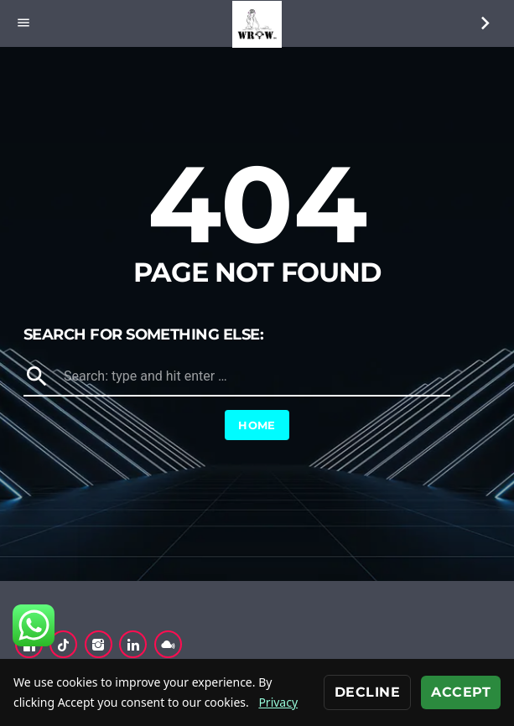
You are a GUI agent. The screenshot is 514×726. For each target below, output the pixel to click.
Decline (367, 692)
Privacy (278, 702)
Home (257, 425)
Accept (461, 692)
